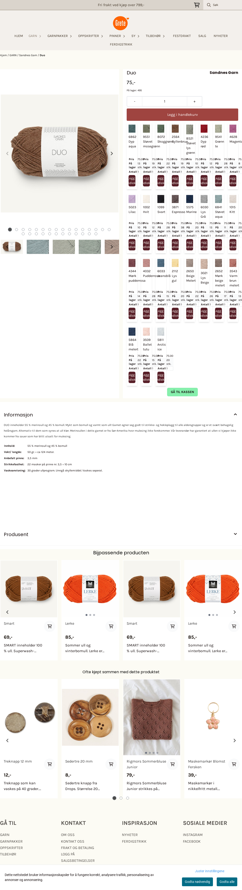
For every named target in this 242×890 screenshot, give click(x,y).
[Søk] (222, 5)
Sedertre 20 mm (79, 761)
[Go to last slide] (7, 247)
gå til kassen (182, 392)
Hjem (4, 55)
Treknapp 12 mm (18, 761)
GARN (13, 55)
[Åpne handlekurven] (196, 5)
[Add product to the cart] (49, 626)
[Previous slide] (7, 153)
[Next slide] (111, 153)
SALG (202, 36)
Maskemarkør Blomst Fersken (206, 764)
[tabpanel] (29, 610)
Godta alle (227, 882)
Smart (9, 623)
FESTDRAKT (182, 36)
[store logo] (121, 23)
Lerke (69, 623)
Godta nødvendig (197, 882)
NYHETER (221, 36)
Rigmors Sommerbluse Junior (146, 764)
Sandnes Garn (28, 55)
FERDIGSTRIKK (121, 44)
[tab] (10, 230)
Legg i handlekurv (132, 180)
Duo (42, 55)
